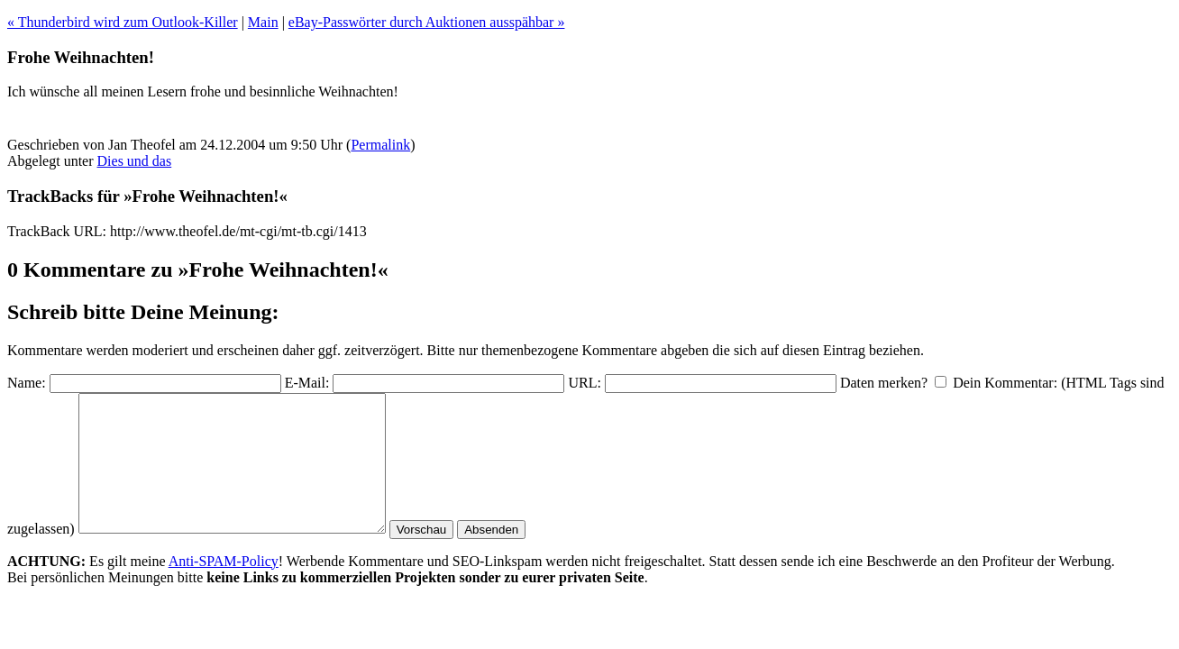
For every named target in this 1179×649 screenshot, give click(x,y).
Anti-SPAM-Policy (224, 588)
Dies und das (134, 161)
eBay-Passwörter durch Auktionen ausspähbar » (426, 22)
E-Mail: (307, 382)
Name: (26, 382)
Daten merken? (884, 382)
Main (263, 22)
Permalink (380, 144)
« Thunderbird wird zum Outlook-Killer (122, 22)
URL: (584, 382)
